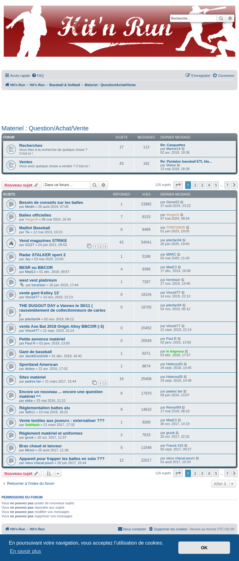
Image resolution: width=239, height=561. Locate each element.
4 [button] (209, 185)
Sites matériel (32, 377)
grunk (29, 437)
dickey (30, 368)
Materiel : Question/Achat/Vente (45, 128)
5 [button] (216, 185)
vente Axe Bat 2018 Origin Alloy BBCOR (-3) (61, 326)
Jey (27, 259)
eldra (29, 400)
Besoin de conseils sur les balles (51, 202)
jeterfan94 (173, 240)
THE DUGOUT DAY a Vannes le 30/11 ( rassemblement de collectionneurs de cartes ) (62, 310)
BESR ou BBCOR (36, 267)
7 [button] (227, 185)
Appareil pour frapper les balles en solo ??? (62, 458)
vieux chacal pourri (39, 463)
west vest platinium (38, 280)
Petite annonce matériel (42, 339)
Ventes (26, 162)
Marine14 (173, 149)
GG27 (29, 245)
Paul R (30, 343)
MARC (171, 254)
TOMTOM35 (175, 227)
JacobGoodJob (36, 356)
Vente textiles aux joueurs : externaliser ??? (62, 420)
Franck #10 (174, 445)
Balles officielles (35, 215)
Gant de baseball (35, 351)
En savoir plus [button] (25, 551)
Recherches (30, 145)
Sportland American (38, 364)
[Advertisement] (119, 105)
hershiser (39, 285)
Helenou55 (174, 364)
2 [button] (195, 185)
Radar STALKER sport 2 (42, 254)
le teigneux (175, 351)
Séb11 (30, 412)
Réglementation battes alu (44, 407)
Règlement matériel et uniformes (50, 433)
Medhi (29, 206)
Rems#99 (173, 407)
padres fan (33, 381)
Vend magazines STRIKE (43, 240)
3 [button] (202, 185)
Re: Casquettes (172, 145)
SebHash (32, 425)
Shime (171, 165)
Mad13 (30, 272)
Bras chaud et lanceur (40, 446)
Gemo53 (172, 202)
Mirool (29, 450)
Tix (27, 232)
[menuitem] (38, 75)
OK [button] (204, 547)
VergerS (31, 219)
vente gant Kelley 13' (39, 293)
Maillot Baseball (34, 228)
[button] (178, 185)
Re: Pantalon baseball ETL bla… (186, 161)
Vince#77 (32, 297)
